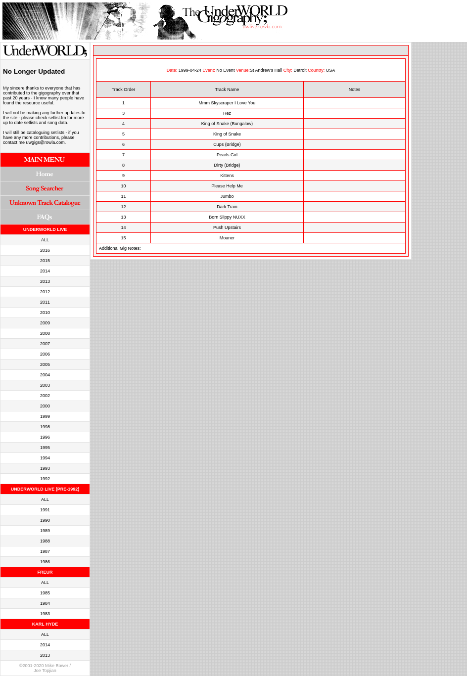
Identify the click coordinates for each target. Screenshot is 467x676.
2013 (45, 281)
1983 (45, 613)
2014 (45, 271)
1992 (45, 478)
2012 (45, 291)
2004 (45, 374)
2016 (45, 250)
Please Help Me (227, 185)
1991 (45, 509)
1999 (45, 416)
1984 (45, 603)
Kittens (227, 175)
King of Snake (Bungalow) (227, 123)
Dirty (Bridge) (227, 165)
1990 (45, 520)
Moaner (227, 237)
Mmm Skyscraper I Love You (227, 102)
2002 (45, 395)
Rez (227, 113)
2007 (45, 343)
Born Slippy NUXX (227, 217)
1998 (45, 426)
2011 (45, 302)
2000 (45, 406)
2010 (45, 312)
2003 (45, 385)
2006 (45, 354)
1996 (45, 437)
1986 (45, 561)
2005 (45, 364)
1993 (45, 468)
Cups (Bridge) (227, 144)
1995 (45, 447)
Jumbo (227, 196)
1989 (45, 530)
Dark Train (227, 206)
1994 (45, 457)
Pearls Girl (227, 154)
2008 (45, 333)
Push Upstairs (227, 227)
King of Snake (227, 134)
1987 (45, 551)
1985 (45, 592)
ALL (45, 239)
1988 (45, 541)
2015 (45, 260)
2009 (45, 322)
